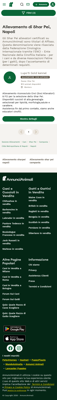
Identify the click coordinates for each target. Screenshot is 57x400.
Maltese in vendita (12, 249)
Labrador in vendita (13, 218)
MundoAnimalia (14, 364)
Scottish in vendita (39, 222)
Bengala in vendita (39, 216)
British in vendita (38, 206)
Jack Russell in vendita (10, 242)
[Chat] (28, 4)
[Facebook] (10, 348)
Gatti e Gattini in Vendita (40, 190)
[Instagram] (18, 348)
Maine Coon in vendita (36, 199)
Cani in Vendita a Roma (11, 278)
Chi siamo (34, 264)
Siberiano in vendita (40, 233)
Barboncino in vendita (10, 211)
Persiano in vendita (39, 227)
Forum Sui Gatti (11, 299)
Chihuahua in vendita (9, 202)
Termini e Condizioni (40, 286)
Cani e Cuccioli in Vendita (10, 192)
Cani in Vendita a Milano (11, 270)
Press (32, 281)
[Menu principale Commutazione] (4, 4)
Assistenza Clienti (38, 275)
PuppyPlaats (39, 360)
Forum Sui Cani (10, 293)
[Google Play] (15, 328)
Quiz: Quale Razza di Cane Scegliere (14, 306)
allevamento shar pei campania (42, 161)
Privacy (33, 270)
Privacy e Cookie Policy (17, 387)
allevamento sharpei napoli (14, 161)
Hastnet (24, 360)
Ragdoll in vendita (39, 211)
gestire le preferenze (16, 390)
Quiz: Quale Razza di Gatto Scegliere (14, 315)
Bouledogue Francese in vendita (13, 233)
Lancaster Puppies (15, 368)
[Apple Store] (14, 338)
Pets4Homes (9, 360)
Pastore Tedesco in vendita (13, 225)
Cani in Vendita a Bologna (11, 287)
